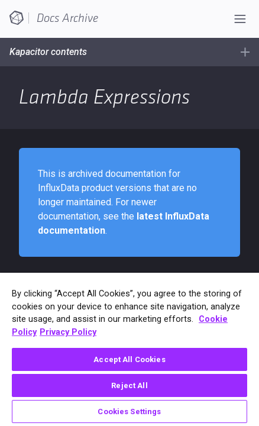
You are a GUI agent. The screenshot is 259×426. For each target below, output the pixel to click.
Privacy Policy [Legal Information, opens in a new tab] (68, 332)
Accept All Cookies (129, 359)
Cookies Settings (129, 411)
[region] (129, 349)
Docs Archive (67, 18)
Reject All (129, 385)
